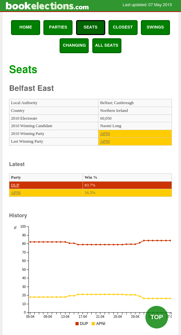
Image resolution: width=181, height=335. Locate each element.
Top (156, 317)
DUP (15, 185)
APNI (105, 133)
